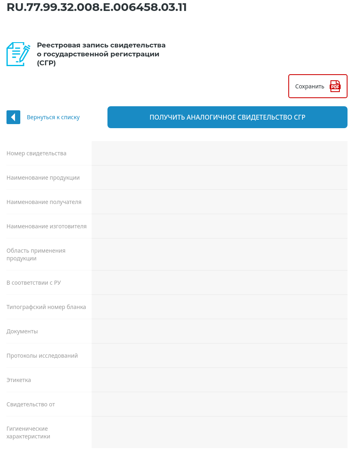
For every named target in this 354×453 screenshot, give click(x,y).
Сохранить (309, 86)
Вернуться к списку (53, 117)
